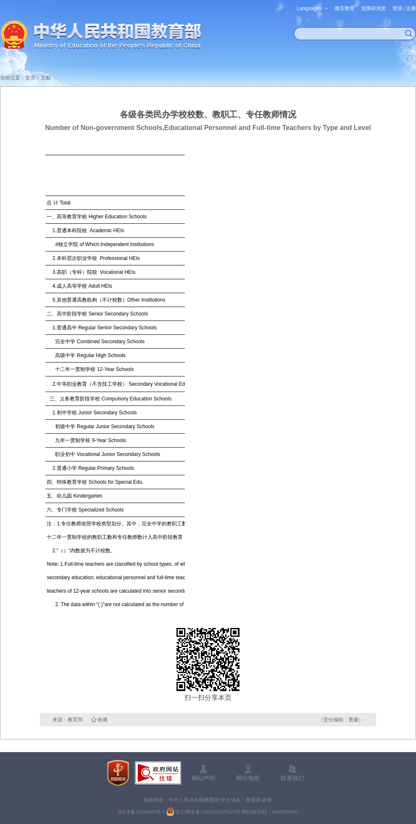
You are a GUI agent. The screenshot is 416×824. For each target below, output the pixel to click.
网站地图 (248, 778)
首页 (30, 78)
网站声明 (203, 778)
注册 (411, 8)
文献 (46, 78)
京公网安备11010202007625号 (208, 812)
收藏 (102, 720)
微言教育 (344, 8)
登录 (397, 8)
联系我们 (292, 778)
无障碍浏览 (373, 8)
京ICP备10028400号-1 (141, 812)
